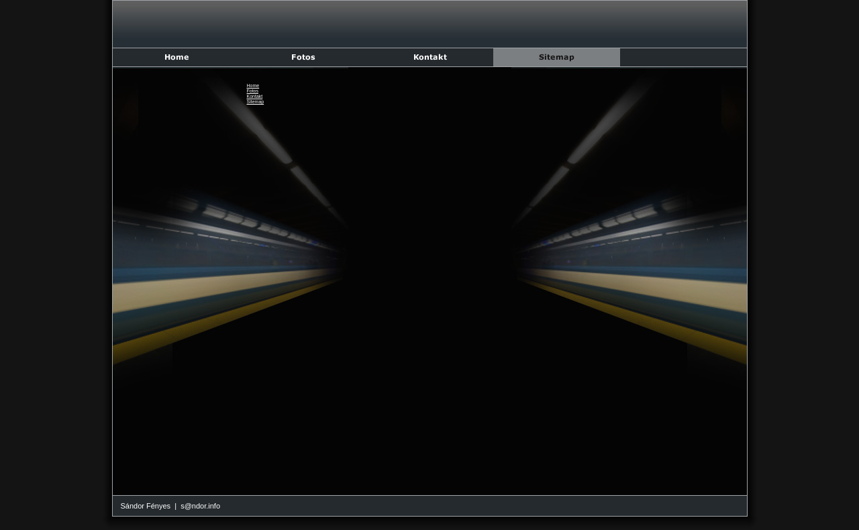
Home (253, 85)
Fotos (253, 91)
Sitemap (255, 101)
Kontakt (255, 96)
